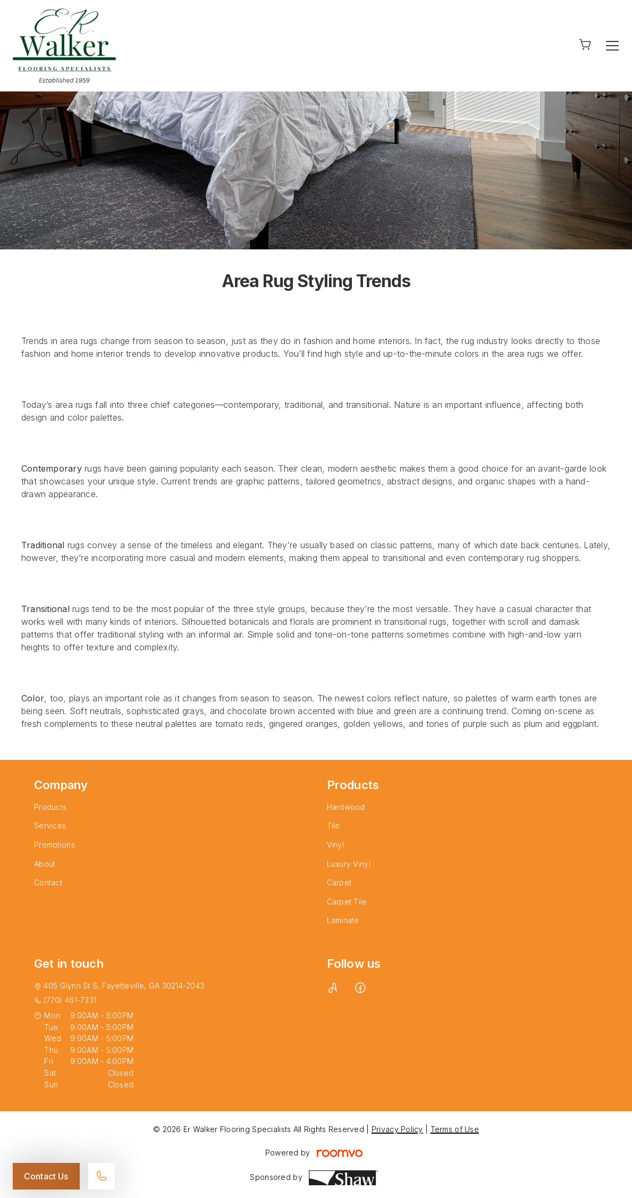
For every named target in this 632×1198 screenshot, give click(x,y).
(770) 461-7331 (70, 999)
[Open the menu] (612, 45)
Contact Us (46, 1176)
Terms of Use (455, 1129)
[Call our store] (101, 1176)
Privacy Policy (397, 1129)
